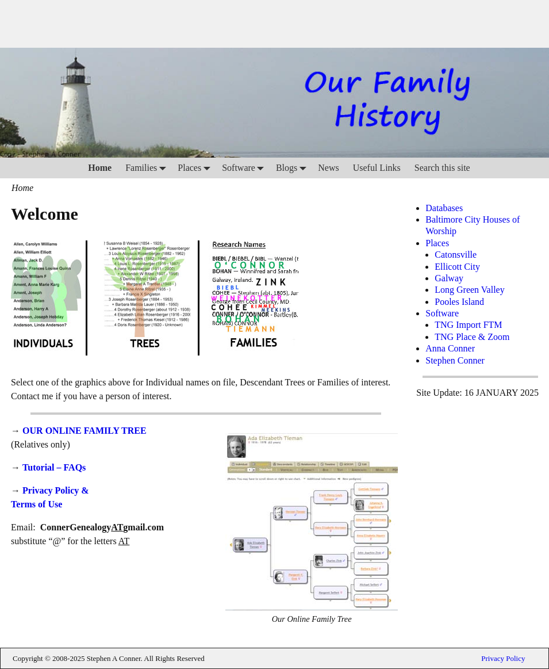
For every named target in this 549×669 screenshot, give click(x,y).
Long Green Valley (469, 290)
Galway (449, 278)
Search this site (442, 168)
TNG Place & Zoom (472, 337)
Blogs (293, 168)
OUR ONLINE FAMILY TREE (84, 430)
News (328, 168)
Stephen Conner (455, 360)
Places (196, 168)
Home (100, 168)
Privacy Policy (503, 658)
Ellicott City (457, 267)
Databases (444, 208)
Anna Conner (450, 348)
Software (245, 168)
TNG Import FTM (468, 325)
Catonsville (456, 254)
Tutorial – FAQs (54, 467)
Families (148, 168)
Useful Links (377, 168)
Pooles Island (459, 302)
